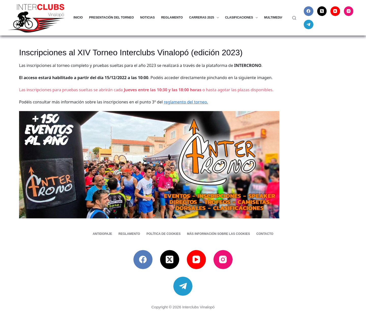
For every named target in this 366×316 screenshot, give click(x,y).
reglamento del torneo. (186, 102)
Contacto (264, 234)
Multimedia (277, 18)
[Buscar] (294, 18)
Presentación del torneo (111, 17)
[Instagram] (349, 11)
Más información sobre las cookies (218, 234)
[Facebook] (308, 11)
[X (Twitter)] (322, 11)
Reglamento (172, 17)
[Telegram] (308, 24)
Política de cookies (163, 234)
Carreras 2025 (205, 18)
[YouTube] (335, 11)
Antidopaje (102, 234)
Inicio (78, 17)
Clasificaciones (242, 18)
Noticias (147, 17)
